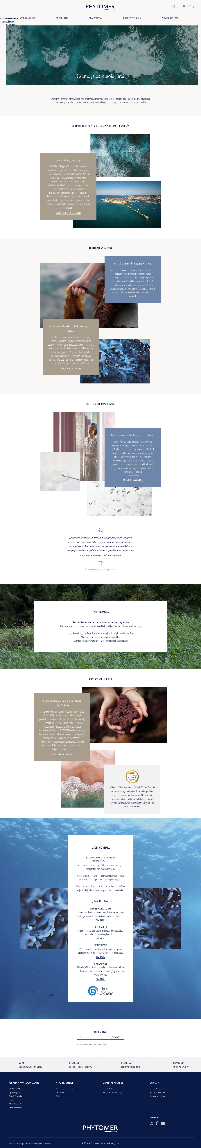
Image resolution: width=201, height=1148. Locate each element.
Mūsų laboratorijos (157, 1088)
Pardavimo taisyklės (34, 1143)
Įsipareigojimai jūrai (157, 1092)
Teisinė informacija (16, 1143)
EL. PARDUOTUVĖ (64, 1083)
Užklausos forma (15, 1107)
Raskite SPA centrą (111, 1088)
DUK (57, 1096)
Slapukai (47, 1143)
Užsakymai (59, 1092)
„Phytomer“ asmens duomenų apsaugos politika (94, 1044)
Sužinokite (100, 920)
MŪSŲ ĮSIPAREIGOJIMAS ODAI (62, 754)
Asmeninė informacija (64, 1088)
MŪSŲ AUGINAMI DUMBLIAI (71, 368)
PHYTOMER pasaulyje (112, 1092)
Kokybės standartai (157, 1096)
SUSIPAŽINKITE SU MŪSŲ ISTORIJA (68, 212)
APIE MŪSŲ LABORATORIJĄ (133, 480)
